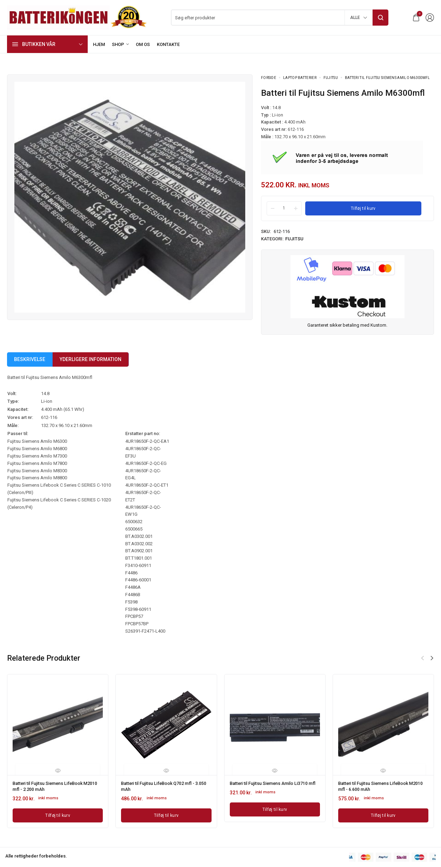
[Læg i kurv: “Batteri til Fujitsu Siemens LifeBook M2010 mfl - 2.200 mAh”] (58, 813)
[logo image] (77, 17)
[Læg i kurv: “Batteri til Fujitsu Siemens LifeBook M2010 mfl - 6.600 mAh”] (383, 813)
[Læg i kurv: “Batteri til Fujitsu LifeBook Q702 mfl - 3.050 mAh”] (166, 813)
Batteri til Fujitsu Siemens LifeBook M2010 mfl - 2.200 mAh (52, 785)
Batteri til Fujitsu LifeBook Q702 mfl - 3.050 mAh (162, 785)
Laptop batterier (299, 78)
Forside (268, 78)
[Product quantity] (284, 208)
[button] (432, 658)
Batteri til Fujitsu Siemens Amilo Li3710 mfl (274, 785)
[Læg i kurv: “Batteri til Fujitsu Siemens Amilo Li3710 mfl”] (275, 813)
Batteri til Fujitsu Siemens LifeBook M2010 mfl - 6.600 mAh (378, 785)
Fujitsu (330, 78)
